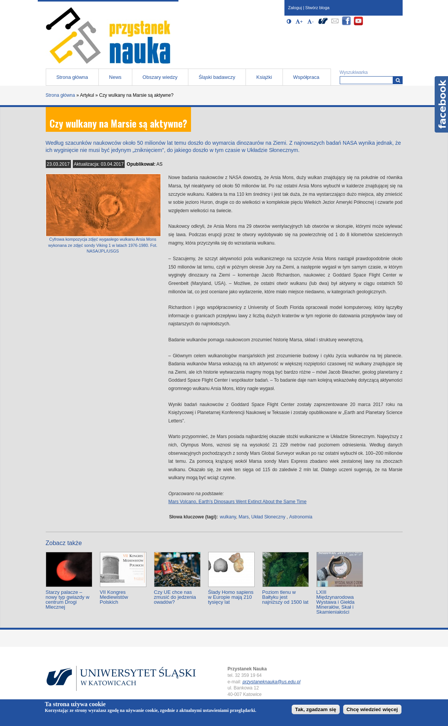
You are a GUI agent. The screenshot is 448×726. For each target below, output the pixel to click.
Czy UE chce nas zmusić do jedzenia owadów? (175, 597)
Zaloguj (295, 7)
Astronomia (300, 517)
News (115, 77)
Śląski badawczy (217, 77)
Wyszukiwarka (354, 72)
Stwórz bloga (317, 7)
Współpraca (306, 77)
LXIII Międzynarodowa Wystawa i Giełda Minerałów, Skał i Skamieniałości (335, 602)
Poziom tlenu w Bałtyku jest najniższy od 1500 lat (285, 597)
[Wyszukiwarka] (398, 80)
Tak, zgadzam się (315, 709)
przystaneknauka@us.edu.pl (271, 681)
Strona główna (72, 77)
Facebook (441, 104)
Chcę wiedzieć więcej (372, 709)
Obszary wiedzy (160, 77)
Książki (264, 77)
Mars (244, 517)
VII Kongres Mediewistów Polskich (114, 597)
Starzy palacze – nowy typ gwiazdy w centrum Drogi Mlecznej (68, 599)
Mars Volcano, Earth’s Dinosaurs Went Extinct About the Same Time (238, 501)
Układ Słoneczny (268, 517)
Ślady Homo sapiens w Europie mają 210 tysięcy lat (231, 597)
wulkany (228, 517)
